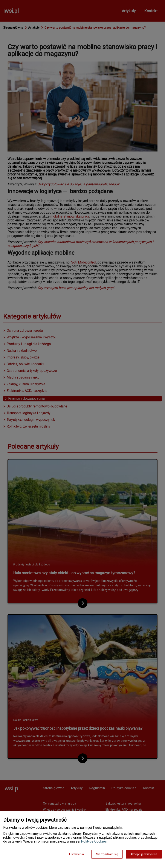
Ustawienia (76, 854)
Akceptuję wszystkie (143, 854)
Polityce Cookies (94, 841)
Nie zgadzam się (107, 854)
